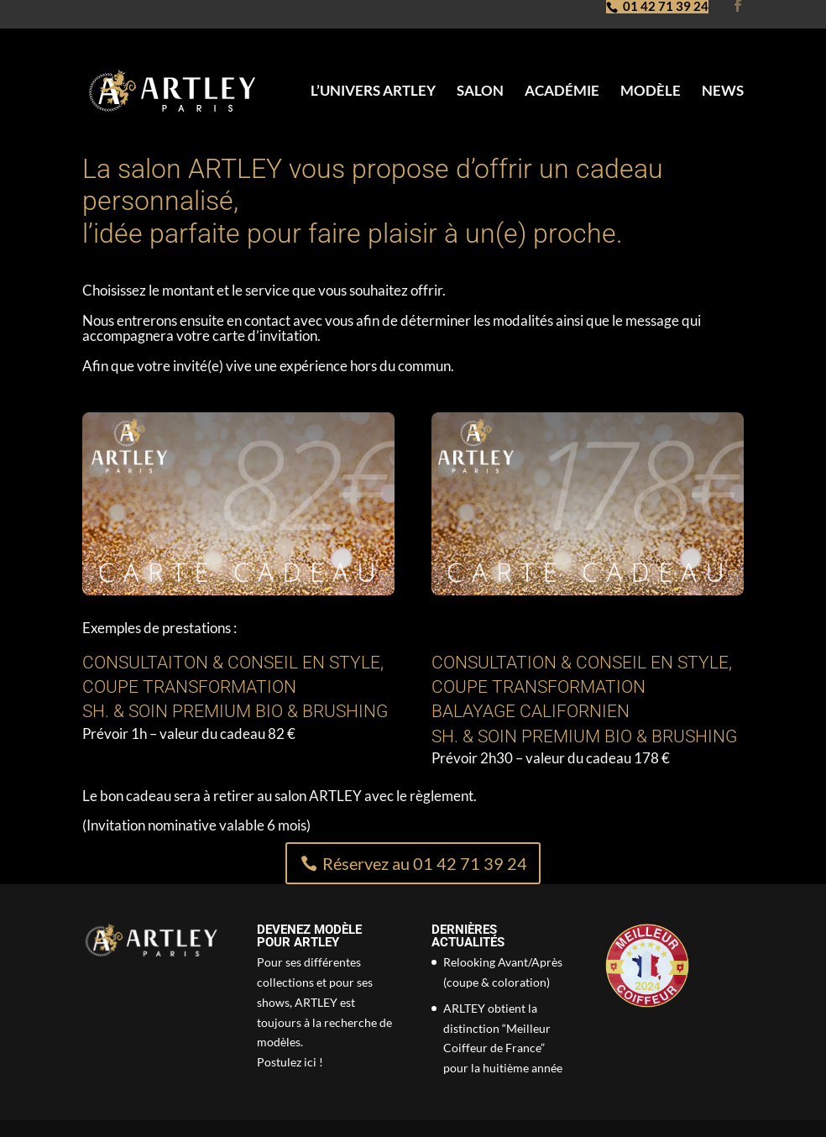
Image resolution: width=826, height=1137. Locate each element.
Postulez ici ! (290, 1062)
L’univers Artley (373, 92)
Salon (480, 92)
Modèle (650, 92)
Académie (562, 92)
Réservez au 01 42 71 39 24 (424, 863)
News (723, 92)
